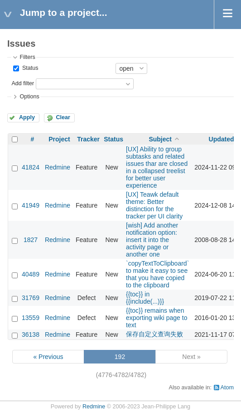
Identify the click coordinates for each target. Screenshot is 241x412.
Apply (27, 117)
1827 (31, 239)
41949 (30, 205)
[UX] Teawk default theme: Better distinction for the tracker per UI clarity (154, 205)
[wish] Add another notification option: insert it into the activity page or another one (152, 240)
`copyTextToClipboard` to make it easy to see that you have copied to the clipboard (157, 274)
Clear (63, 117)
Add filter (22, 83)
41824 (30, 167)
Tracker (88, 139)
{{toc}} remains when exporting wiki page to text (156, 318)
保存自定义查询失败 (154, 334)
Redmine (57, 167)
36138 (30, 334)
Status (29, 68)
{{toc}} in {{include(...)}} (145, 298)
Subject (160, 139)
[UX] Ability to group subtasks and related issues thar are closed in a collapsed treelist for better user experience (157, 167)
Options (29, 96)
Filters (27, 57)
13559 (30, 317)
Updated (221, 139)
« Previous (48, 356)
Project (59, 139)
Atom (227, 387)
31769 (30, 297)
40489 (30, 274)
